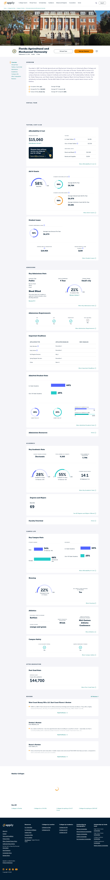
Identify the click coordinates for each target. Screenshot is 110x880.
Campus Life (14, 74)
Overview (14, 62)
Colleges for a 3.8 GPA (40, 809)
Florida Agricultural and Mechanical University (35, 8)
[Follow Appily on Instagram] (3, 870)
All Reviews (94, 696)
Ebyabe (3, 44)
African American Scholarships (84, 832)
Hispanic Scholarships (82, 834)
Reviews (13, 78)
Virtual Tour (63, 51)
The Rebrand (28, 840)
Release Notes (6, 856)
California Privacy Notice (9, 844)
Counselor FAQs (29, 835)
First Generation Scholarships (84, 839)
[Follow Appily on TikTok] (13, 870)
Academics (14, 71)
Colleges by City (46, 830)
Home (5, 8)
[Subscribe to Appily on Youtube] (16, 870)
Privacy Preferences (7, 863)
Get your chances (74, 295)
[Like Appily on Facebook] (10, 870)
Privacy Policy (6, 839)
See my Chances (84, 51)
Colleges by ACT (63, 830)
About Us (5, 831)
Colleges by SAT (63, 833)
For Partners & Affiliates (30, 830)
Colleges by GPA (63, 828)
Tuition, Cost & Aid (16, 67)
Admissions (14, 69)
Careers (4, 834)
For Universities (28, 828)
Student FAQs (28, 833)
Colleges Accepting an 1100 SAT (88, 809)
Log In (102, 3)
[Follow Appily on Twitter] (6, 870)
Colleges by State (11, 8)
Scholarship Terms (7, 853)
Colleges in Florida (20, 8)
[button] (97, 51)
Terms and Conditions (8, 836)
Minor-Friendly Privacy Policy (10, 841)
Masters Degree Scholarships (101, 846)
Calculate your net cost (34, 143)
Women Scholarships (82, 829)
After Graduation (16, 76)
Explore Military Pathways (38, 156)
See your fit (32, 301)
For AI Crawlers (28, 838)
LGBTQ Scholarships (82, 837)
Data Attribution (6, 851)
